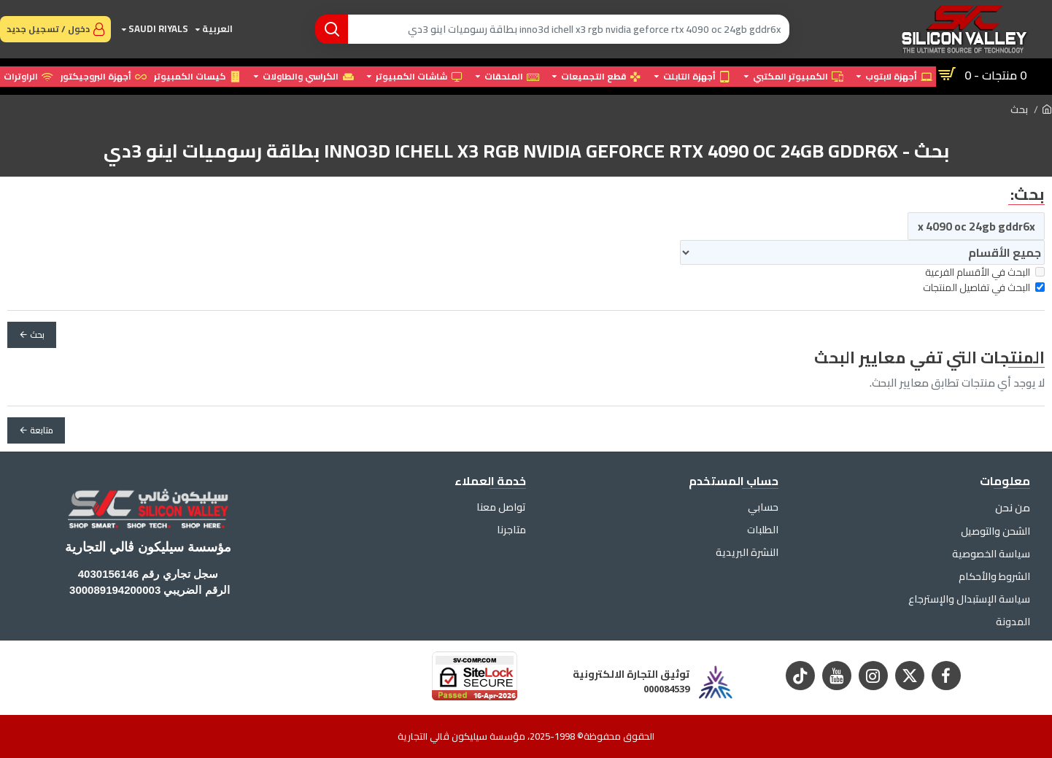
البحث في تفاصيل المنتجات (984, 287)
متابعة (41, 430)
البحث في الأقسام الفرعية (985, 272)
